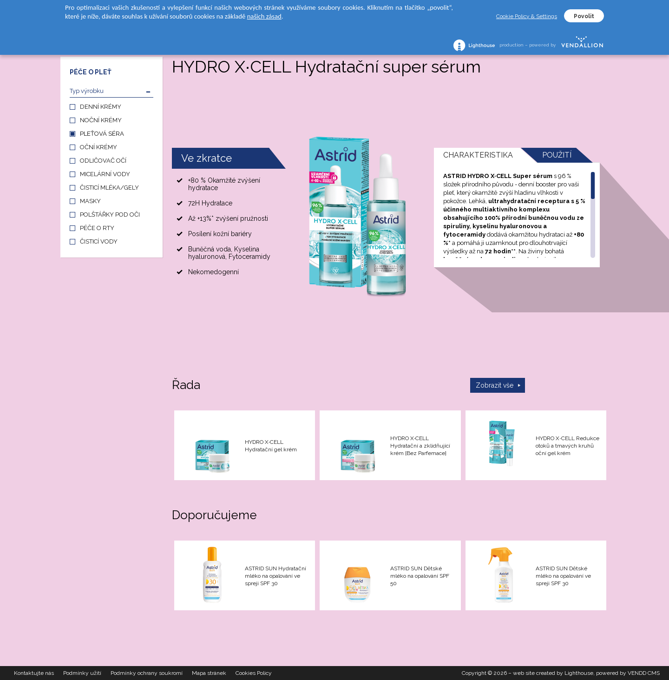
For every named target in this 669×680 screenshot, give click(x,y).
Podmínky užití (82, 673)
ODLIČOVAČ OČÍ (103, 160)
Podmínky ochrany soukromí (147, 673)
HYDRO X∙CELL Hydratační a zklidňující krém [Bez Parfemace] (420, 445)
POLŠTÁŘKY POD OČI (110, 214)
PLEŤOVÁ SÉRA (102, 133)
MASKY (90, 201)
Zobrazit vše (494, 385)
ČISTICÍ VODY (99, 241)
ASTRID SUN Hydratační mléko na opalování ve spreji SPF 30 (275, 576)
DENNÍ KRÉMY (100, 106)
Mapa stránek (209, 673)
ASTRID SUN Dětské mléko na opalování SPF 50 (419, 576)
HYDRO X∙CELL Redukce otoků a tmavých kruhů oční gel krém (567, 445)
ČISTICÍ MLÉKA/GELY (109, 187)
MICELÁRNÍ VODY (105, 174)
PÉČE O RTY (97, 227)
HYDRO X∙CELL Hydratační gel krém (271, 446)
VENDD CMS (644, 673)
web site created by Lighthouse (553, 673)
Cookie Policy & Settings (526, 16)
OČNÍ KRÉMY (98, 147)
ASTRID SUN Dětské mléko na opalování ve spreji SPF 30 (563, 576)
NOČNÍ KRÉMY (101, 120)
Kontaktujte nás (34, 673)
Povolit (584, 16)
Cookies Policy (254, 673)
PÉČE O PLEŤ (91, 72)
